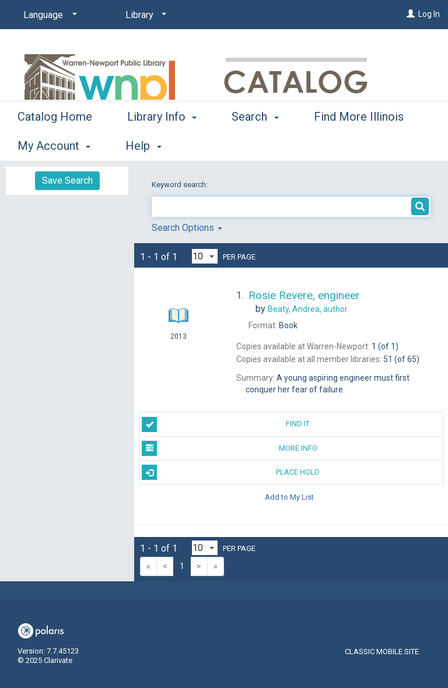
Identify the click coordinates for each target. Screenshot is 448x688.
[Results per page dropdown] (205, 256)
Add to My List (289, 496)
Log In (429, 14)
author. (308, 309)
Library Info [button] (162, 144)
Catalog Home (55, 144)
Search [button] (255, 144)
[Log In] (411, 14)
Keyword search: (180, 184)
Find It (226, 424)
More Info (229, 448)
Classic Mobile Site (382, 651)
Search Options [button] (187, 227)
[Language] (48, 15)
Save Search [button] (67, 180)
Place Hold (231, 472)
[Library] (144, 15)
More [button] (337, 146)
